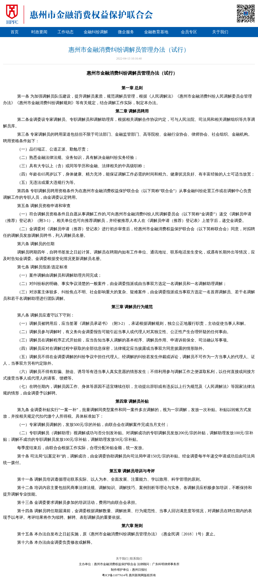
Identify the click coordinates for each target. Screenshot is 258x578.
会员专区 (189, 32)
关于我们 (220, 32)
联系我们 (136, 558)
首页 (15, 32)
